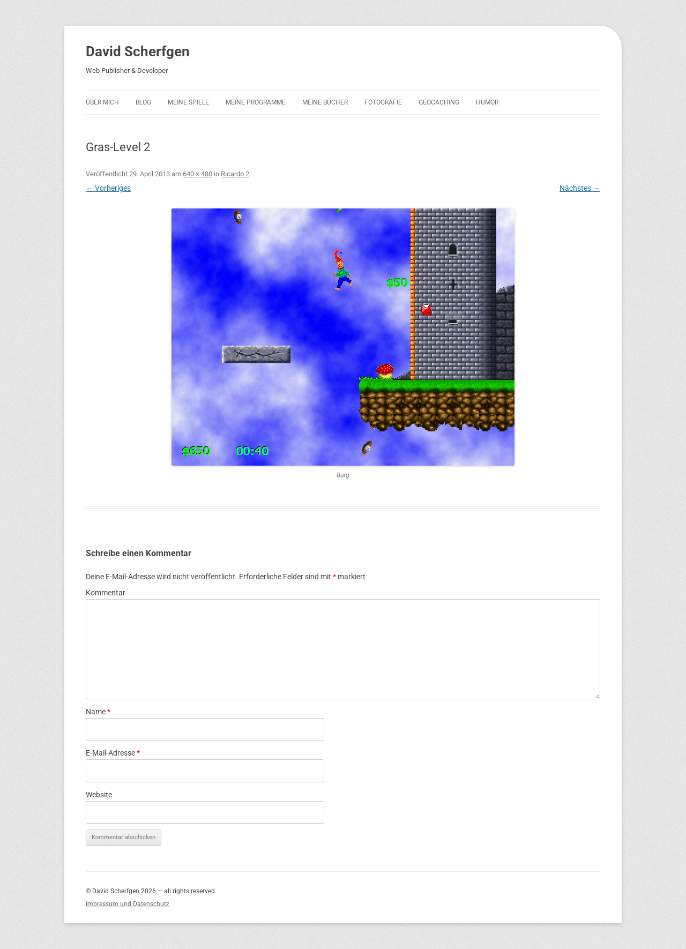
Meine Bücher (325, 102)
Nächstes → (580, 188)
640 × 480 (197, 174)
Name (98, 711)
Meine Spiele (188, 102)
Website (99, 794)
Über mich (102, 102)
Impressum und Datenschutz (127, 904)
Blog (143, 102)
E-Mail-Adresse (113, 753)
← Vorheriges (108, 188)
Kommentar (105, 592)
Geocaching (439, 102)
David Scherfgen (138, 51)
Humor (487, 102)
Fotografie (383, 102)
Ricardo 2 (235, 174)
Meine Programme (256, 102)
